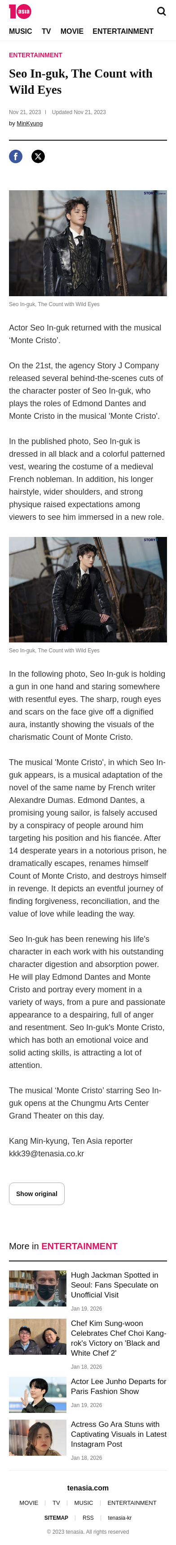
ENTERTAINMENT (123, 31)
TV (46, 31)
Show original (36, 1193)
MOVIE (72, 31)
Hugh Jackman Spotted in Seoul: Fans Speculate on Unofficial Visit (114, 1285)
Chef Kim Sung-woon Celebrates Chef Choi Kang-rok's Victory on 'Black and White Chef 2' (119, 1338)
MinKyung (30, 123)
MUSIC (20, 31)
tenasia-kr (120, 1518)
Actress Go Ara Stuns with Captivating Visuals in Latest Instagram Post (119, 1434)
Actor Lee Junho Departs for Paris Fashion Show (119, 1386)
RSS (88, 1518)
